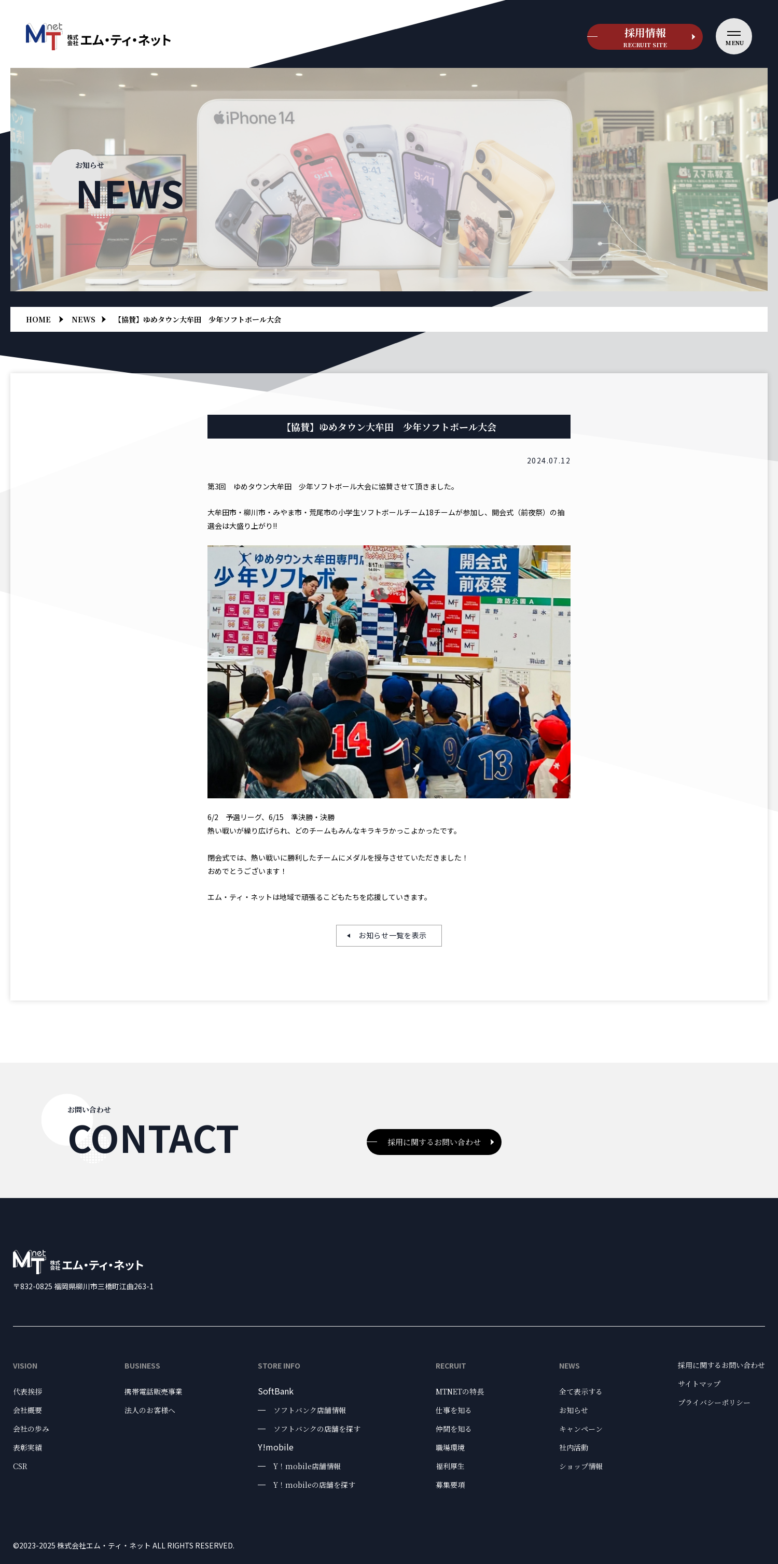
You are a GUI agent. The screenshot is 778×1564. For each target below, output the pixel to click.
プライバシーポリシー (714, 1402)
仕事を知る (454, 1410)
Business (142, 1365)
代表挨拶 (27, 1391)
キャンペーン (581, 1428)
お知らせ (573, 1410)
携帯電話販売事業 (153, 1391)
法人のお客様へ (149, 1410)
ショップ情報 (581, 1466)
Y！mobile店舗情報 (307, 1466)
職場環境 (450, 1447)
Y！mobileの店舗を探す (314, 1484)
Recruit (451, 1365)
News (569, 1365)
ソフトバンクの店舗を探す (316, 1428)
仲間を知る (454, 1428)
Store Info (279, 1365)
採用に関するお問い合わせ (434, 1141)
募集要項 (450, 1484)
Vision (25, 1365)
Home (38, 319)
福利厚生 (450, 1466)
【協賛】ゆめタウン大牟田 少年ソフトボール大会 (197, 319)
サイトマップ (699, 1383)
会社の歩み (31, 1428)
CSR (20, 1466)
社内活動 (573, 1447)
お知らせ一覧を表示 (392, 935)
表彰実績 (27, 1447)
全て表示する (581, 1391)
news (83, 319)
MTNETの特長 (460, 1391)
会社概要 (27, 1410)
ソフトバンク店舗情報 (309, 1410)
